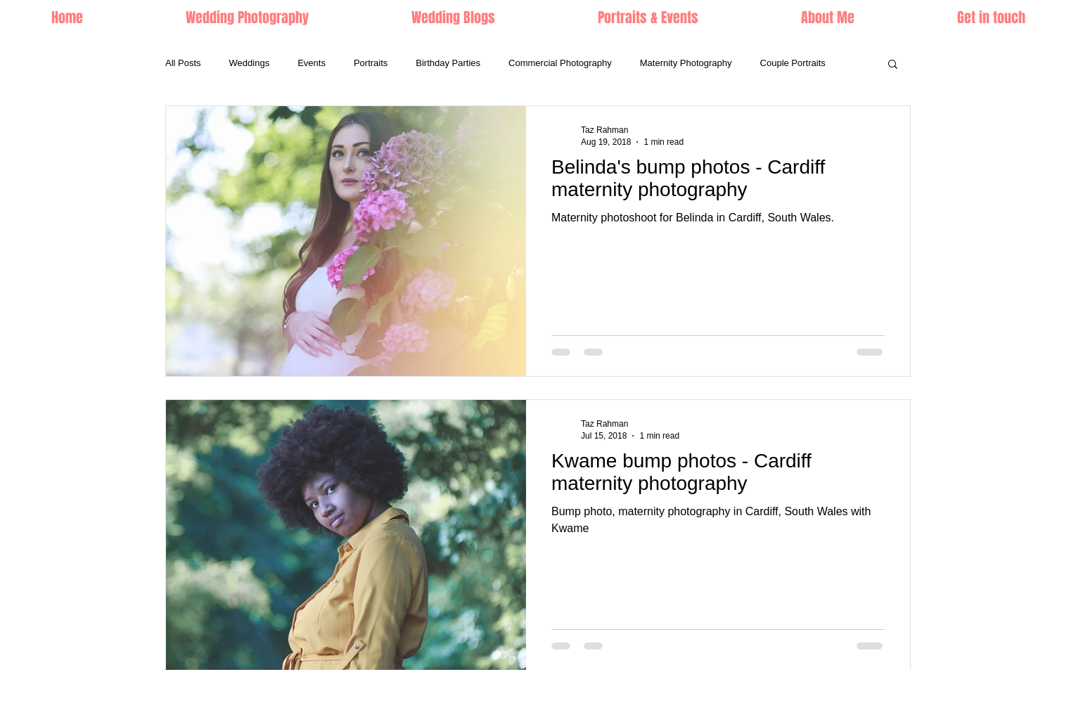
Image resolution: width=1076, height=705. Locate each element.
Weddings (249, 63)
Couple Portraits (793, 63)
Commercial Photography (560, 63)
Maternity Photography (686, 63)
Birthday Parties (448, 63)
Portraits (371, 63)
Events (311, 63)
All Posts (183, 63)
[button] (648, 17)
